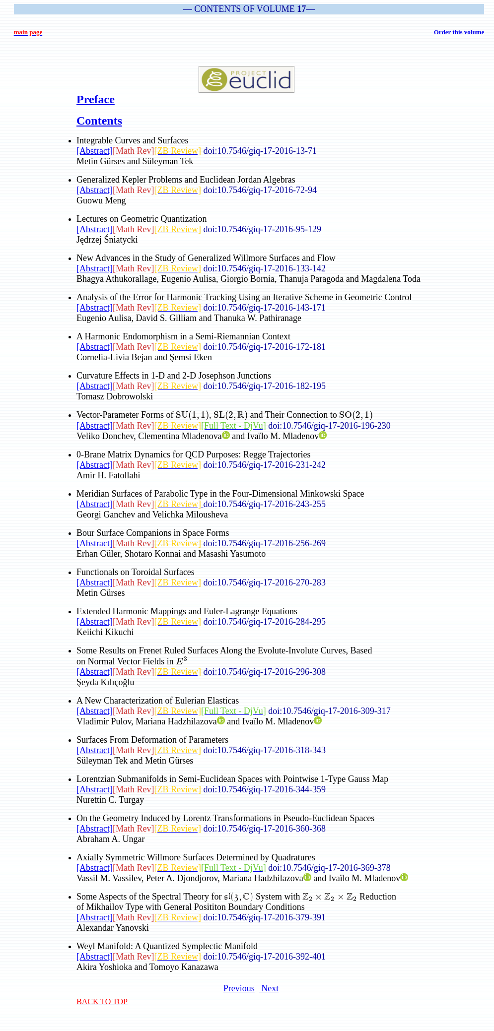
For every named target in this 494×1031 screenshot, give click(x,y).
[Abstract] (94, 151)
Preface (95, 99)
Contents (99, 120)
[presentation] (192, 415)
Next (269, 988)
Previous (239, 988)
